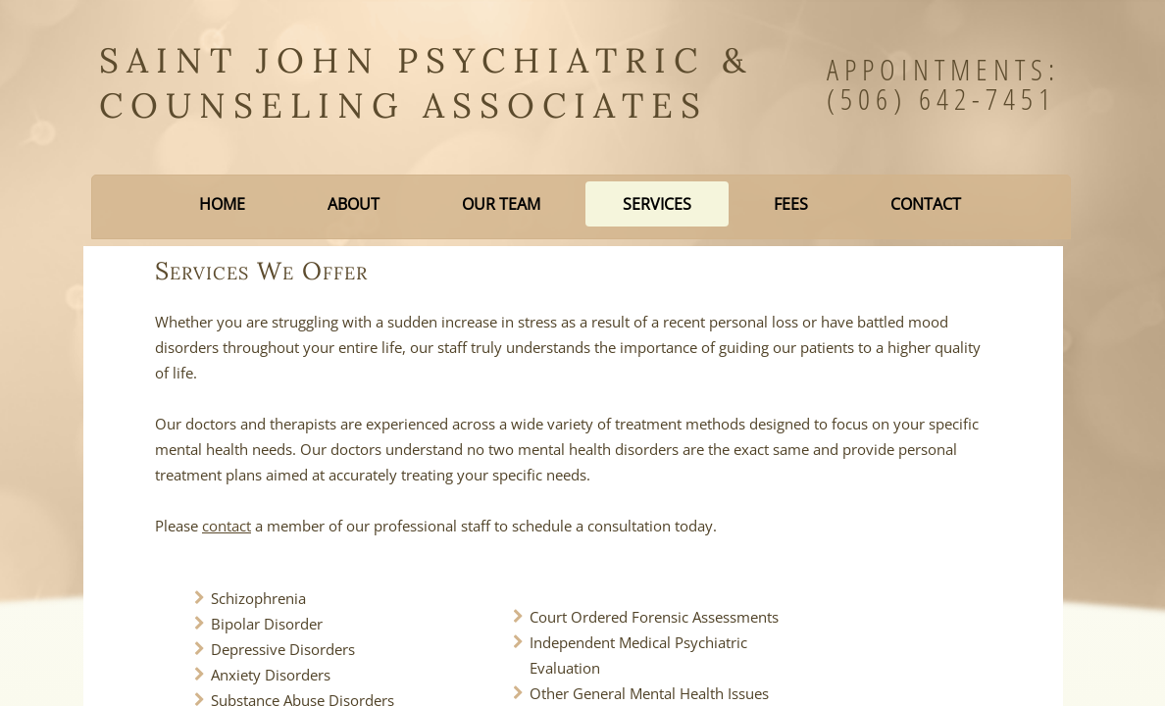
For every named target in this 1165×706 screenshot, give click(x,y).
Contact (925, 204)
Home (222, 204)
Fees (791, 204)
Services (657, 204)
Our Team (501, 204)
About (354, 204)
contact (226, 525)
